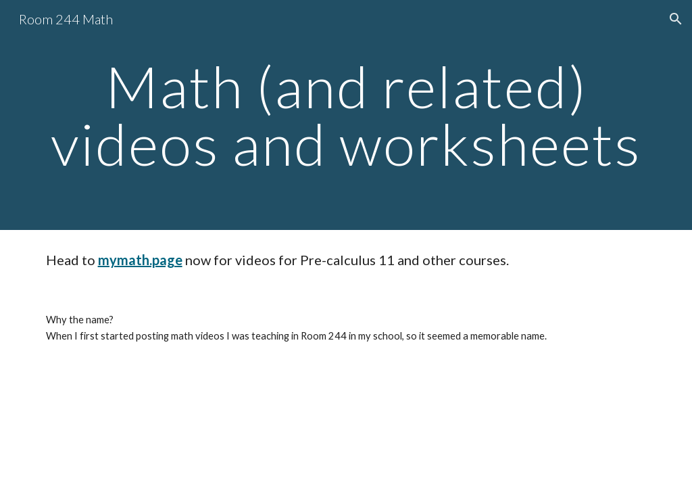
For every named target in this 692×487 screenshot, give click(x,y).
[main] (346, 115)
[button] (676, 19)
